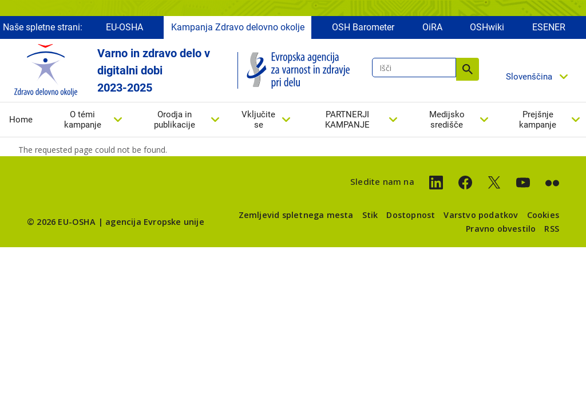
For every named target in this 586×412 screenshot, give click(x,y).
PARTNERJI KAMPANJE (347, 119)
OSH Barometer (363, 27)
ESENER (548, 27)
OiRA (432, 27)
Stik (370, 214)
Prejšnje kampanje (537, 119)
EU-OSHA (124, 27)
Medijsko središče (447, 119)
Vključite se (258, 119)
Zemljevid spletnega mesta (296, 214)
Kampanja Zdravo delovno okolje (237, 27)
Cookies (543, 214)
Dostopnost (410, 214)
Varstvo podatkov (481, 214)
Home (21, 119)
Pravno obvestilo (501, 228)
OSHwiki (487, 27)
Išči (467, 69)
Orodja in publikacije (174, 119)
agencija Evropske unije (154, 221)
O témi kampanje (82, 119)
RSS (551, 228)
